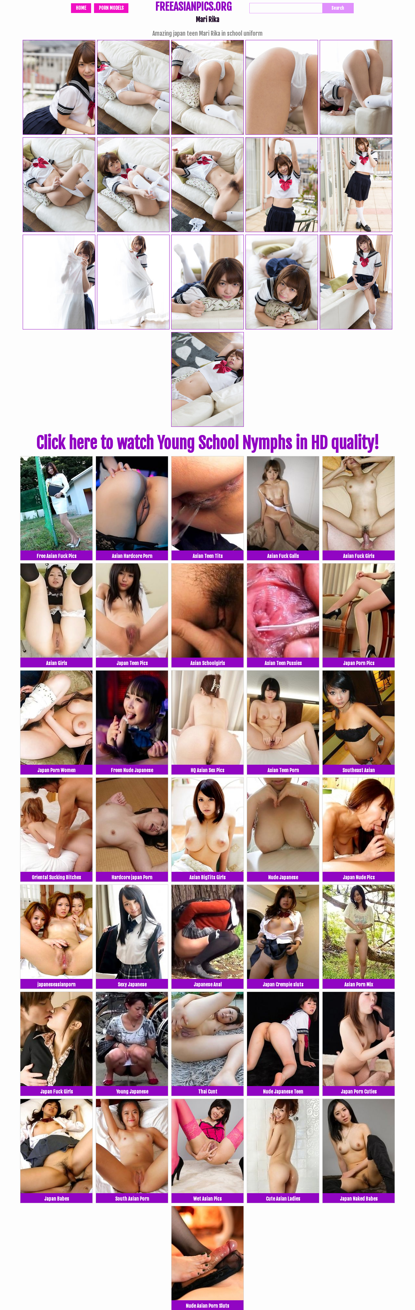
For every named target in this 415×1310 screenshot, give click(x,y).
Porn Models (111, 8)
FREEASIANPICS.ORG (193, 7)
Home (81, 8)
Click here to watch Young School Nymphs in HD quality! (207, 443)
